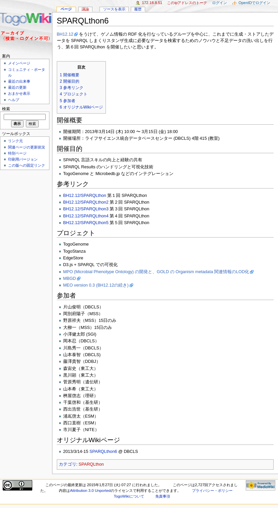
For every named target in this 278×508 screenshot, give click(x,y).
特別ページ (17, 153)
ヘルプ (13, 100)
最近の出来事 (19, 81)
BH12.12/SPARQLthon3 (86, 209)
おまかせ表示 (19, 93)
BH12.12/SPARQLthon (84, 195)
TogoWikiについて (129, 496)
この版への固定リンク (26, 165)
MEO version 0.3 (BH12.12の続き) (96, 285)
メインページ (19, 63)
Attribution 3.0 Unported (90, 491)
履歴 (138, 9)
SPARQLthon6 (103, 451)
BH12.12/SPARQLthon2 (86, 202)
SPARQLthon (91, 464)
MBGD (69, 278)
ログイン (219, 3)
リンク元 (15, 141)
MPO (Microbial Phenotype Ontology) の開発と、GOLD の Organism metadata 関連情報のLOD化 (156, 271)
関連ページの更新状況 (26, 147)
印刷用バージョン (23, 159)
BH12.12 (65, 34)
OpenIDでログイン (254, 3)
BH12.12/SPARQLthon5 (86, 222)
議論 (85, 9)
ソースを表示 (114, 9)
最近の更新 (17, 87)
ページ (66, 9)
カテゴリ (67, 464)
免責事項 (162, 496)
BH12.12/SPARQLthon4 (86, 216)
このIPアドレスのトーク (187, 3)
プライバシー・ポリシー (212, 491)
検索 (6, 109)
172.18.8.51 (152, 3)
